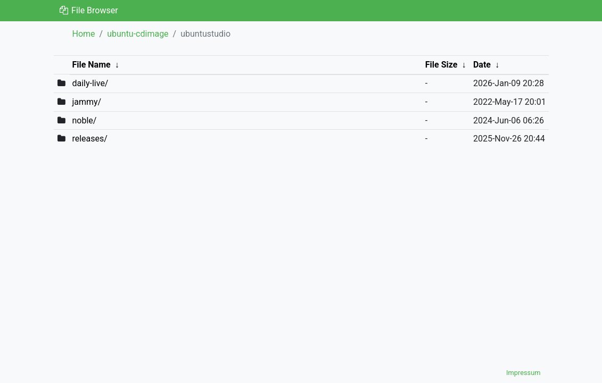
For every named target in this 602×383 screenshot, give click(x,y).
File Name (91, 65)
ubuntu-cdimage (137, 34)
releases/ (89, 139)
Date (482, 65)
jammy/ (86, 102)
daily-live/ (90, 83)
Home (83, 34)
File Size (441, 65)
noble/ (84, 120)
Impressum (523, 373)
